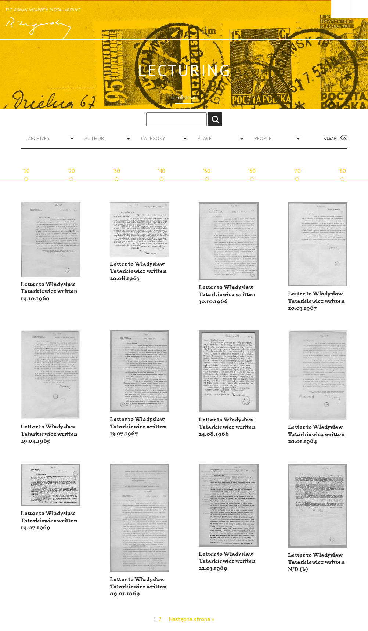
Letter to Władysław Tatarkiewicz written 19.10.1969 (49, 291)
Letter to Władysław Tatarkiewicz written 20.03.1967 (316, 301)
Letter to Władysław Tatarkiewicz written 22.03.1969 (227, 561)
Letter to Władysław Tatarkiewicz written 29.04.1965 (49, 433)
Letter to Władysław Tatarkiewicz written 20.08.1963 (138, 271)
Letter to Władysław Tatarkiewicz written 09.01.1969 (138, 586)
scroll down (184, 98)
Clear (330, 139)
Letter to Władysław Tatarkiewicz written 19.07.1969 (49, 520)
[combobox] (48, 138)
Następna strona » (191, 619)
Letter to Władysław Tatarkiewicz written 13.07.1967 (138, 426)
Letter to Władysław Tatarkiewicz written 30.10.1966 (227, 294)
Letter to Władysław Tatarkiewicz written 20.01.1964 (316, 434)
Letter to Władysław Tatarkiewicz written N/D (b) (316, 562)
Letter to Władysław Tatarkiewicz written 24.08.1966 (227, 426)
